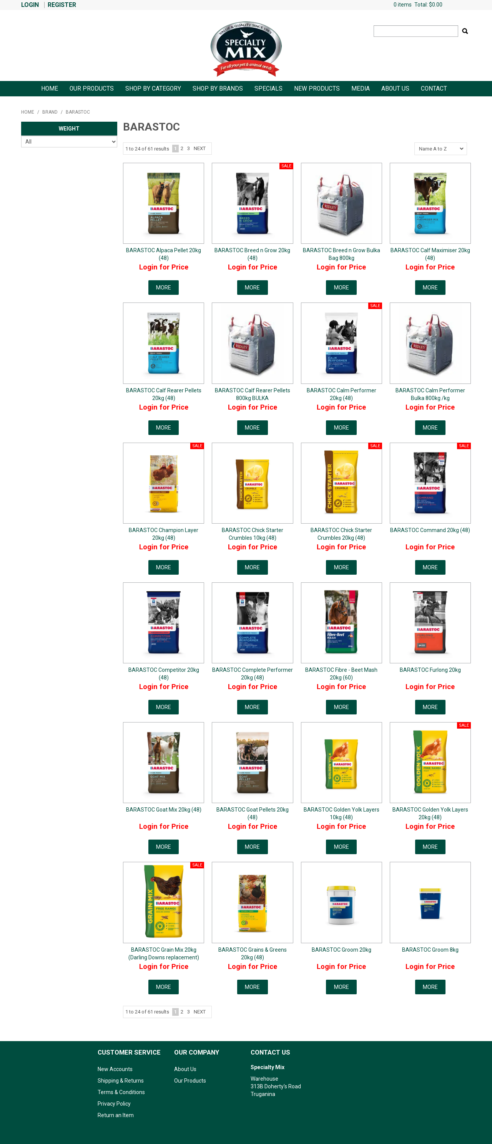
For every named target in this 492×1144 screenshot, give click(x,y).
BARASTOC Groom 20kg (341, 950)
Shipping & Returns (121, 1081)
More (163, 287)
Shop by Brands (218, 88)
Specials (268, 88)
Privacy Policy (114, 1104)
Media (360, 88)
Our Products (92, 88)
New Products (317, 88)
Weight (69, 129)
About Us (395, 88)
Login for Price (163, 267)
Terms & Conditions (121, 1092)
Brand (50, 112)
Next (200, 148)
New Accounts (115, 1069)
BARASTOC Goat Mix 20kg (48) (163, 810)
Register (62, 5)
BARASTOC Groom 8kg (430, 950)
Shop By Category (153, 88)
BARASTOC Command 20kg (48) (430, 530)
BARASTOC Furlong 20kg (430, 670)
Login (30, 5)
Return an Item (116, 1115)
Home (49, 88)
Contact (434, 88)
